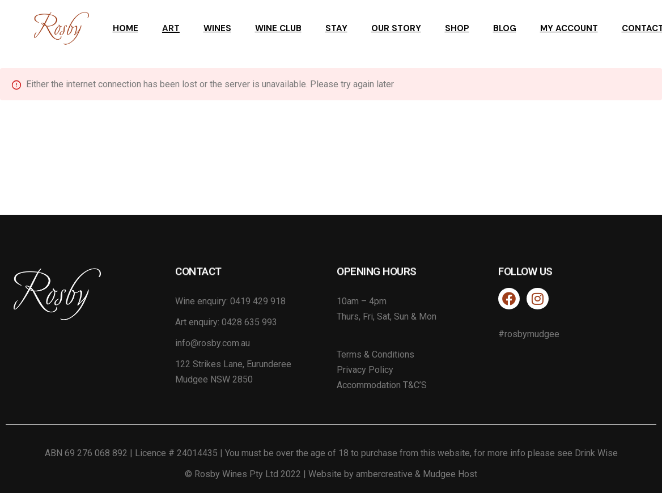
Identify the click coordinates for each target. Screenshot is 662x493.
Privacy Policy (365, 369)
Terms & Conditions (375, 354)
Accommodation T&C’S (382, 385)
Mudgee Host (450, 474)
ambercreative (384, 474)
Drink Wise (596, 453)
